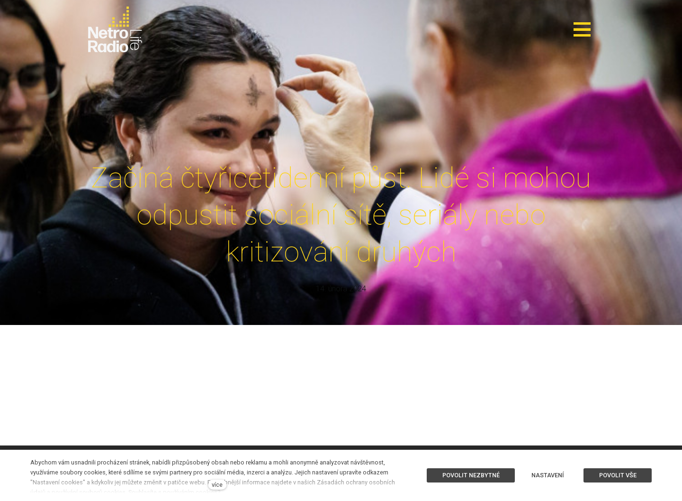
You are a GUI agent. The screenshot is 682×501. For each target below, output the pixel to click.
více (217, 484)
